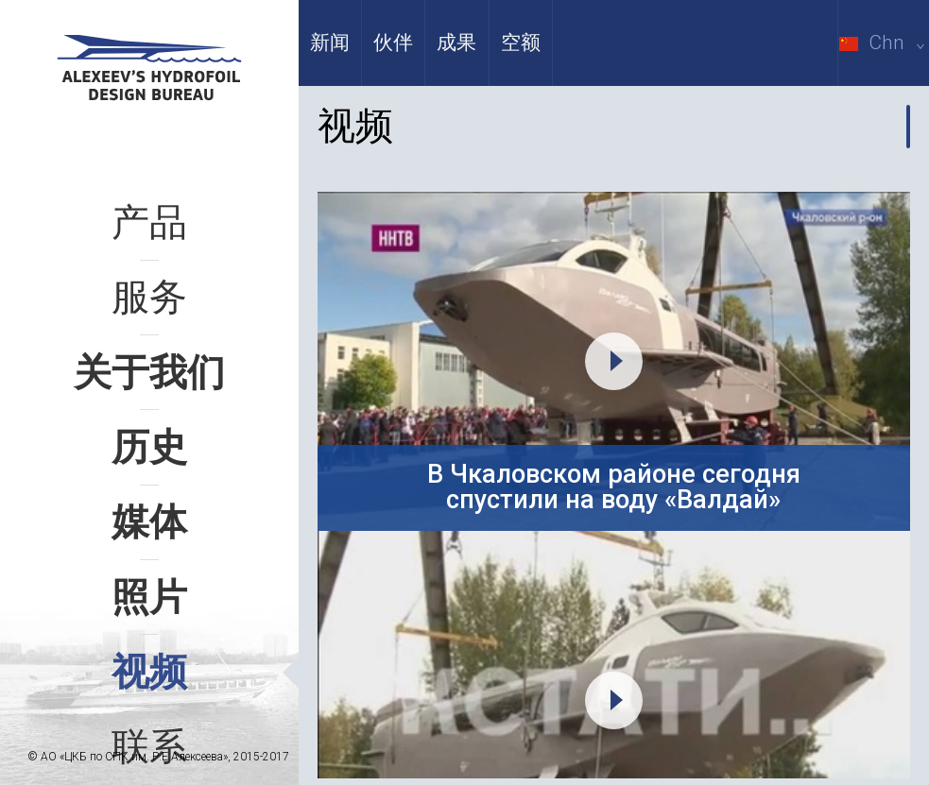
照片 (149, 597)
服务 (149, 297)
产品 (149, 222)
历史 (149, 447)
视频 (149, 672)
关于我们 (149, 372)
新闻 (330, 42)
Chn (884, 42)
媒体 (149, 522)
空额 (521, 42)
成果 (456, 42)
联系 (149, 747)
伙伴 (393, 42)
